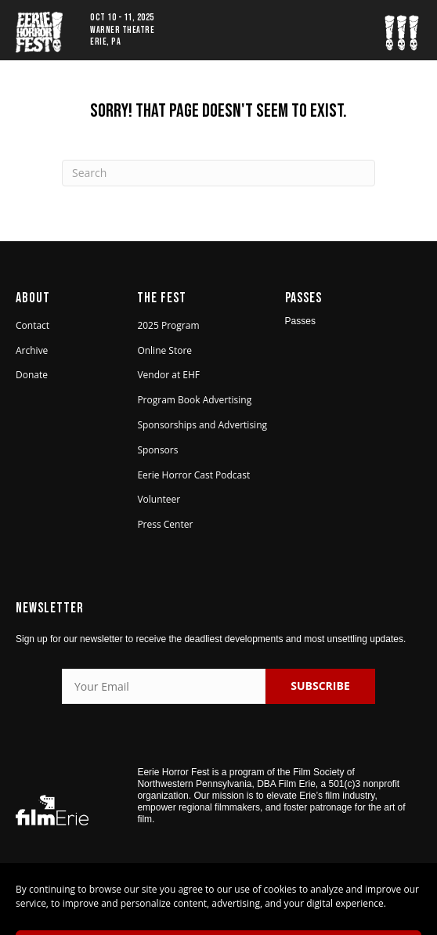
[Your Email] (163, 686)
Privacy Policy (287, 901)
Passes (300, 321)
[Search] (218, 173)
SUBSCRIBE (320, 685)
